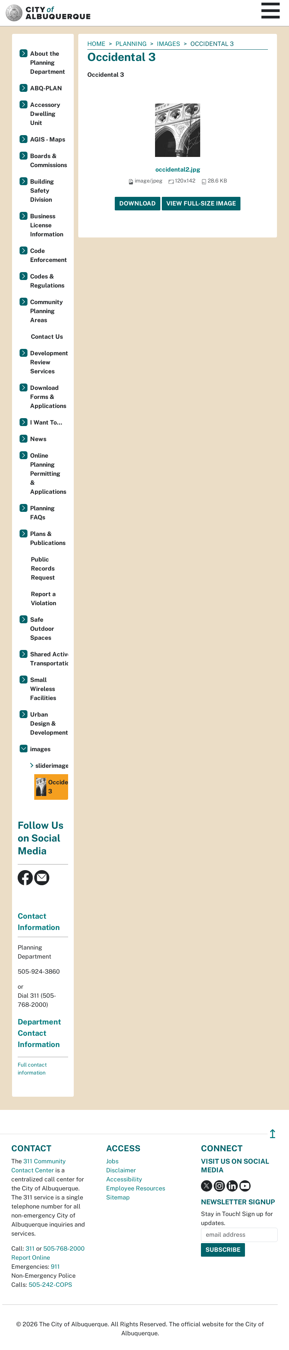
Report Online (30, 1257)
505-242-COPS (50, 1284)
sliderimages (51, 765)
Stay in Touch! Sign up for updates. (237, 1218)
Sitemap (118, 1197)
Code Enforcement (48, 255)
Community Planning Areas (46, 311)
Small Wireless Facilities (43, 689)
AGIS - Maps (47, 139)
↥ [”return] (273, 1134)
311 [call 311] (30, 1248)
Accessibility (124, 1179)
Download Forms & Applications (48, 396)
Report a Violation (43, 599)
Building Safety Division (42, 190)
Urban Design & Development (49, 723)
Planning (131, 43)
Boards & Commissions (48, 160)
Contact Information (39, 922)
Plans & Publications (47, 538)
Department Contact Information (39, 1033)
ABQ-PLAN (46, 88)
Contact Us (47, 336)
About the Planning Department (47, 62)
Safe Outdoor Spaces (42, 628)
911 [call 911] (55, 1266)
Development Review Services (49, 362)
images (168, 43)
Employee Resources (135, 1188)
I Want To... (46, 422)
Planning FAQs (42, 513)
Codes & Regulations (47, 281)
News (38, 439)
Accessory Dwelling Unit (45, 113)
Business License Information (46, 225)
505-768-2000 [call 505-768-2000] (64, 1248)
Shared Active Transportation (49, 659)
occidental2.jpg (177, 169)
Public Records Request (43, 568)
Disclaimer (121, 1170)
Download (137, 203)
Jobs (112, 1161)
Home (96, 43)
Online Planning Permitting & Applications (48, 473)
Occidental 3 (52, 787)
